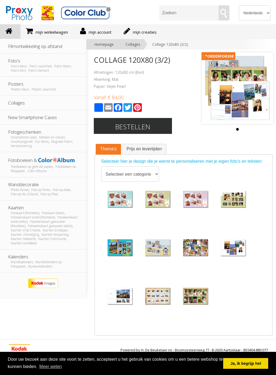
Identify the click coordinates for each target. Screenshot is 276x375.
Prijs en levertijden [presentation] (144, 149)
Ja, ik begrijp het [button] (245, 363)
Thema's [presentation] (108, 149)
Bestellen (132, 126)
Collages (133, 44)
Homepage (104, 44)
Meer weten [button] (50, 366)
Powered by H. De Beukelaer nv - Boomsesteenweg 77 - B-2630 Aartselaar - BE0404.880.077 (194, 350)
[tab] (108, 149)
